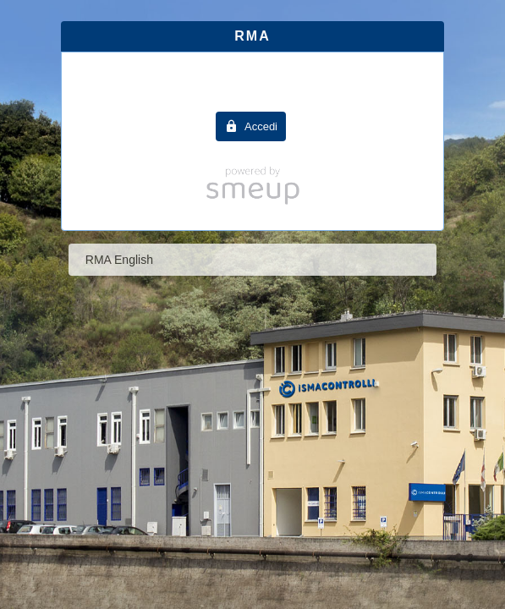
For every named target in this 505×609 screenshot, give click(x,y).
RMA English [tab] (119, 259)
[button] (251, 126)
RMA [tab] (252, 36)
